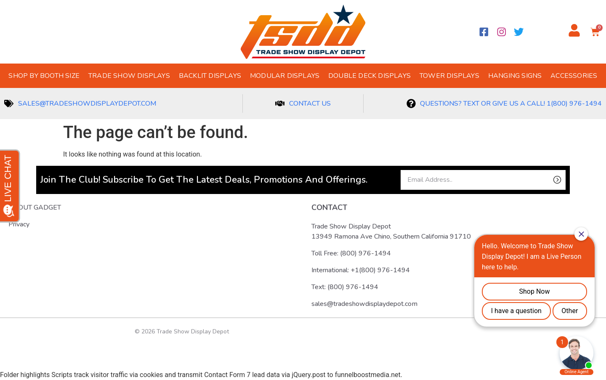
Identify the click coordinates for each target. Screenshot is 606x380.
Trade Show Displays (129, 75)
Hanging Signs (515, 75)
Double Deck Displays (369, 75)
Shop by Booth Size (44, 75)
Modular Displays (284, 75)
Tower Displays (449, 75)
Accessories (573, 75)
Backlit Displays (210, 75)
